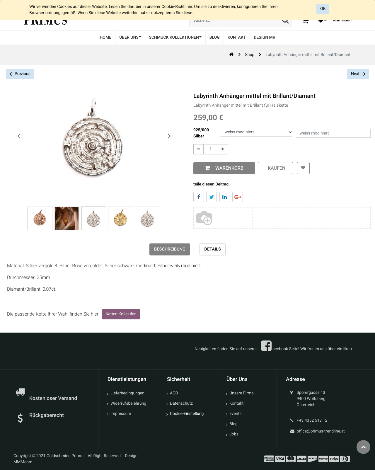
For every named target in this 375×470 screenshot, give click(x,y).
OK (322, 8)
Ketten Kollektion (121, 315)
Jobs (233, 434)
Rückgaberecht (46, 415)
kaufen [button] (275, 168)
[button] (302, 168)
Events (235, 413)
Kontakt (236, 403)
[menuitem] (105, 37)
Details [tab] (216, 250)
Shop (249, 54)
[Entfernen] (198, 149)
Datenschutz (181, 403)
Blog (233, 424)
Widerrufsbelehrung (128, 403)
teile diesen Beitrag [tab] (211, 184)
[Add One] (223, 149)
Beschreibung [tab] (168, 250)
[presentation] (19, 136)
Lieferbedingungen (127, 393)
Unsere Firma (241, 393)
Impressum (120, 413)
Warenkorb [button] (228, 168)
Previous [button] (20, 74)
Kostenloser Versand (54, 398)
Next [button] (358, 74)
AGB (174, 393)
